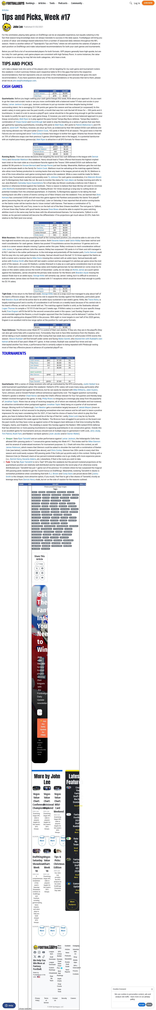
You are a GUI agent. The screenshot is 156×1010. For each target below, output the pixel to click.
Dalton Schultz (64, 537)
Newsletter (67, 959)
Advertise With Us (75, 952)
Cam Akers (69, 180)
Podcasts (64, 3)
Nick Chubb (46, 497)
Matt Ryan (38, 96)
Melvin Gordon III (44, 509)
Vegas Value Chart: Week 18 (47, 863)
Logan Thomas (8, 308)
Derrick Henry (38, 147)
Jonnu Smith (48, 540)
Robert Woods (45, 548)
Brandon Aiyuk (82, 273)
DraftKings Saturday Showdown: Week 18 (40, 863)
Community (78, 3)
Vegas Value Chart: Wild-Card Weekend (59, 802)
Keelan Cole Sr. (65, 497)
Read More (63, 841)
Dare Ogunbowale (37, 531)
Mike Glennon (34, 374)
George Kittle (38, 276)
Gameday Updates (77, 885)
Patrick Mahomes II (84, 125)
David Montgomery (46, 529)
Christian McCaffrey (62, 526)
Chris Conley (56, 450)
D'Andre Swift (36, 543)
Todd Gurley (36, 134)
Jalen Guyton (92, 390)
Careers (73, 998)
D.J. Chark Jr (54, 497)
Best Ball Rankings (59, 973)
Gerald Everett (36, 506)
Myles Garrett (64, 339)
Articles (43, 3)
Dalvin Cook (43, 131)
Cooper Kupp (35, 523)
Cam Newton (34, 365)
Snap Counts (59, 985)
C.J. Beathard (46, 494)
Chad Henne (31, 396)
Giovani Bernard (29, 165)
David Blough (36, 122)
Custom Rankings (51, 969)
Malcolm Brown (39, 151)
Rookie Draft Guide (67, 964)
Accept (141, 1005)
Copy (39, 564)
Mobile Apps (75, 961)
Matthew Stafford (68, 540)
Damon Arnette (36, 494)
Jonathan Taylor (11, 401)
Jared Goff (14, 128)
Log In (137, 3)
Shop (75, 957)
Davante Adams (40, 225)
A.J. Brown (53, 474)
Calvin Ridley (39, 228)
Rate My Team (76, 841)
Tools (53, 3)
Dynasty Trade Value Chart (59, 963)
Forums (75, 971)
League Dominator (51, 963)
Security (64, 998)
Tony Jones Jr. (44, 520)
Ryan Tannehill (35, 381)
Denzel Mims (35, 529)
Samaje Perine (46, 165)
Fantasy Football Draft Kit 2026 (77, 865)
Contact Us (55, 999)
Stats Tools (59, 990)
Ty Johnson (53, 177)
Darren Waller (73, 434)
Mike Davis (37, 258)
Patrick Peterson (36, 534)
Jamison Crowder (56, 500)
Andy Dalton (66, 500)
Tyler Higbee (64, 511)
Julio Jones (7, 249)
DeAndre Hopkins (47, 514)
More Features (72, 905)
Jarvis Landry (45, 523)
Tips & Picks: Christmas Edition (60, 862)
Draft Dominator (51, 958)
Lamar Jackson (40, 93)
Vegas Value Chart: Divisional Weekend (49, 801)
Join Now (148, 3)
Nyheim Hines (73, 511)
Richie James (39, 235)
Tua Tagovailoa (46, 543)
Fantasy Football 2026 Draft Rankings (77, 820)
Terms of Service (46, 1000)
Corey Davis (68, 474)
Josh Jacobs (54, 434)
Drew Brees (53, 209)
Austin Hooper (36, 514)
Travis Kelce (93, 300)
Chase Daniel (21, 122)
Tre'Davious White (57, 545)
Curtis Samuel (39, 230)
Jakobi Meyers (85, 407)
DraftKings (42, 492)
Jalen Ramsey (47, 534)
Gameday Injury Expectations (30, 183)
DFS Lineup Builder (59, 954)
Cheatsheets (51, 973)
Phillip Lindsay (55, 523)
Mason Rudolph (16, 339)
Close (149, 1005)
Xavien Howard (58, 514)
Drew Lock (33, 368)
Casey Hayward (65, 509)
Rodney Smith (18, 261)
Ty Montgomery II (58, 529)
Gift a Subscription (75, 967)
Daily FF (34, 492)
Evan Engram (39, 291)
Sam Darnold (45, 503)
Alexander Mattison (40, 149)
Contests (75, 974)
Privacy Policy (37, 999)
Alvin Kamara (54, 520)
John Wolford (8, 189)
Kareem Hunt (67, 514)
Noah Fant (17, 434)
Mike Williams (79, 390)
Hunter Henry (45, 511)
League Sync (51, 953)
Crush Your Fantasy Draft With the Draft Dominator (78, 795)
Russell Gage (53, 506)
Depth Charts (59, 980)
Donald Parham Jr (49, 531)
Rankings (32, 3)
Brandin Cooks (36, 500)
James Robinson (13, 447)
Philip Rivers (34, 363)
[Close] (152, 989)
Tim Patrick (7, 434)
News (67, 952)
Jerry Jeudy (95, 431)
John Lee (18, 27)
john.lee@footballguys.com (24, 81)
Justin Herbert (34, 360)
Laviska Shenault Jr (37, 540)
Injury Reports (67, 971)
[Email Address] (39, 712)
